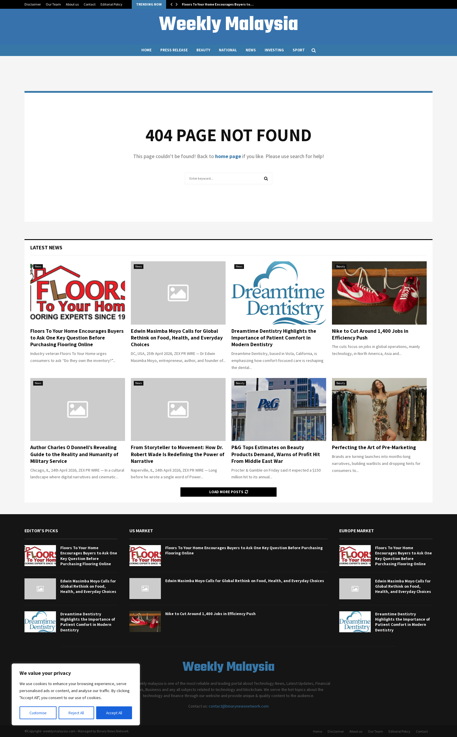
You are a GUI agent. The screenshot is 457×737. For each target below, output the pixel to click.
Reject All (76, 712)
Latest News (46, 247)
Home (146, 50)
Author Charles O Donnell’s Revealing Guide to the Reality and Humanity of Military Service (74, 454)
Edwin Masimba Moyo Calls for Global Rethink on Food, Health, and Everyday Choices (177, 338)
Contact (90, 4)
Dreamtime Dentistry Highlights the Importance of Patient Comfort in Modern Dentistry (273, 338)
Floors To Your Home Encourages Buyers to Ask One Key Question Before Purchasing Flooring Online (77, 338)
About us (72, 4)
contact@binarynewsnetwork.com (239, 706)
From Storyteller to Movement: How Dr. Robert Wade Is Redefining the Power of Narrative (177, 454)
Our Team (53, 4)
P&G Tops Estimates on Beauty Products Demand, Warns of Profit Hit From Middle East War (275, 454)
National (228, 50)
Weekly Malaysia (228, 25)
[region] (76, 694)
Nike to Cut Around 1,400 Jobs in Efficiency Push (210, 613)
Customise (38, 712)
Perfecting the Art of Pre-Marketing (374, 447)
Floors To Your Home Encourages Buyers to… (218, 4)
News (251, 50)
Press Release (174, 50)
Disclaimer (32, 4)
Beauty (203, 50)
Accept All (114, 712)
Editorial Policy (111, 4)
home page (228, 156)
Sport (299, 50)
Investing (274, 50)
